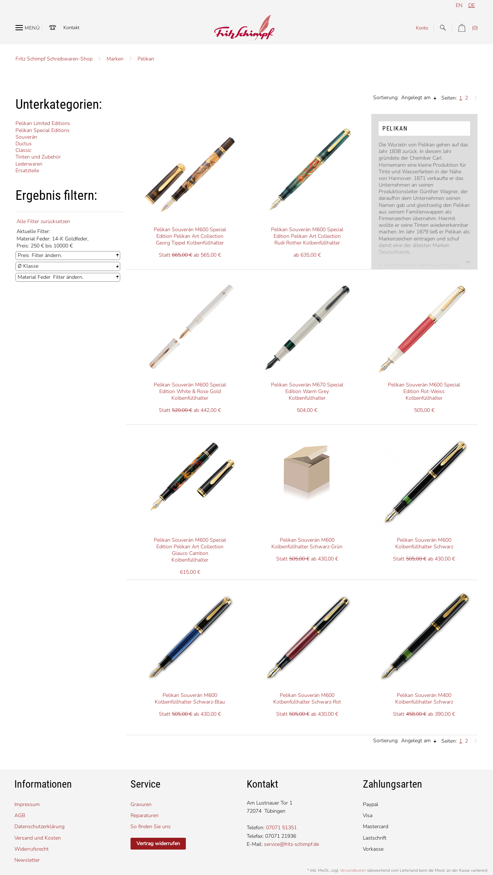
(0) (465, 27)
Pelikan (146, 58)
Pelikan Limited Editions (42, 123)
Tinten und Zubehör (38, 156)
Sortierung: (386, 97)
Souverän (26, 136)
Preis (23, 255)
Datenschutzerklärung (39, 826)
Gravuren (141, 804)
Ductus (23, 143)
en (459, 5)
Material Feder (34, 277)
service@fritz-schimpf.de (291, 844)
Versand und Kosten (37, 837)
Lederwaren (28, 163)
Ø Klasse (28, 266)
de (471, 5)
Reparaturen (145, 815)
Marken (115, 58)
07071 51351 (281, 827)
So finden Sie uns (151, 826)
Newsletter (27, 860)
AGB (19, 815)
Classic (23, 150)
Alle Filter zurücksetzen (43, 221)
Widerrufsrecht (31, 849)
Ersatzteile (27, 170)
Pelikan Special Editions (42, 130)
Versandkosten (353, 870)
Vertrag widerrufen (158, 843)
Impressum (27, 804)
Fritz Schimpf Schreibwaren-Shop (54, 58)
